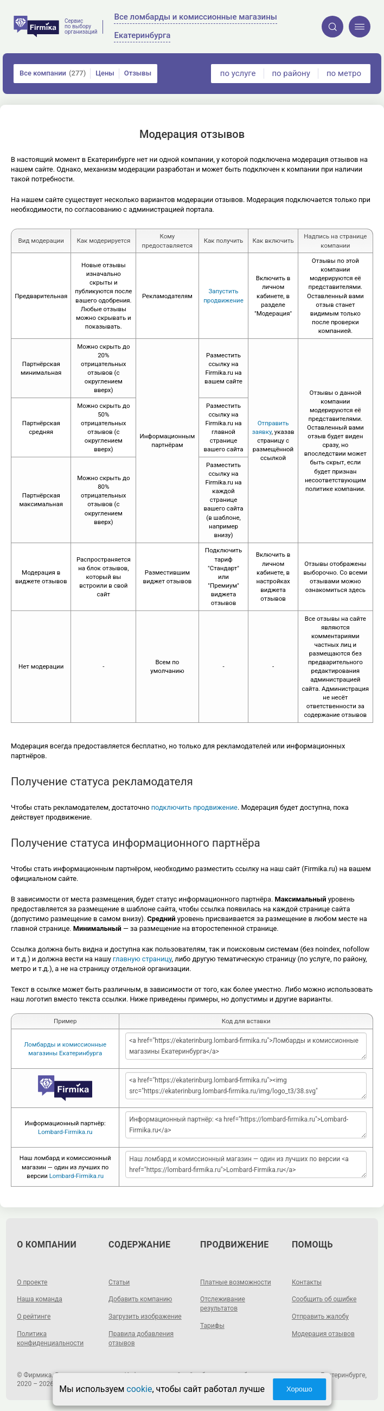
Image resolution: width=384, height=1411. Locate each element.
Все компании (53, 73)
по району (291, 73)
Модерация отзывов (323, 1334)
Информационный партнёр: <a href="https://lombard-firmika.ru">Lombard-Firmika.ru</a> (246, 1124)
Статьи (119, 1282)
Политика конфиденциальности (50, 1338)
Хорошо (299, 1389)
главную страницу (142, 959)
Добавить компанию (140, 1299)
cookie (139, 1389)
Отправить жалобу (320, 1316)
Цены (104, 73)
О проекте (32, 1282)
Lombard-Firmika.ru (65, 1132)
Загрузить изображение (145, 1316)
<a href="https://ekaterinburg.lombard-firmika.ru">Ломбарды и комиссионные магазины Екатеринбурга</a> (246, 1046)
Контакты (307, 1282)
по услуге (238, 73)
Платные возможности (235, 1282)
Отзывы (137, 73)
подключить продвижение (194, 807)
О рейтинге (33, 1316)
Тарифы (212, 1326)
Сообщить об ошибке (324, 1299)
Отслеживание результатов (222, 1303)
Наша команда (39, 1299)
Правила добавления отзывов (141, 1338)
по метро (344, 73)
